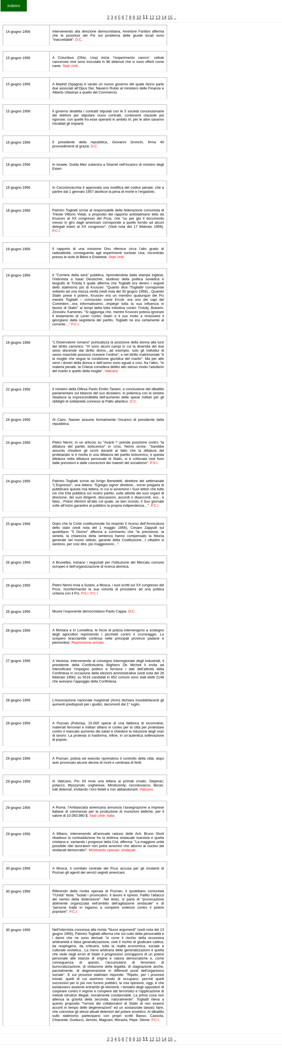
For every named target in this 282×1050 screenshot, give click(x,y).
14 (164, 17)
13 (158, 17)
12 (151, 17)
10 (138, 17)
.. (175, 17)
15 (170, 17)
